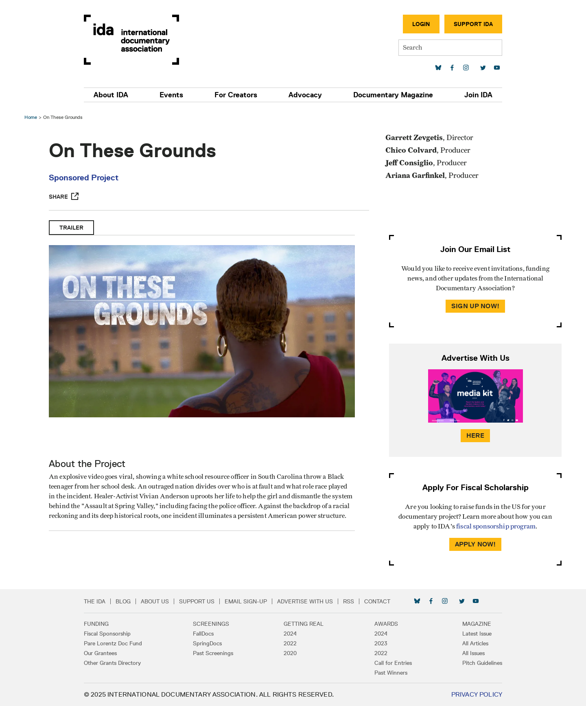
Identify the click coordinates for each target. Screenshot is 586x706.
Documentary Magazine (393, 94)
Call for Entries (393, 663)
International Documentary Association (131, 40)
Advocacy (305, 94)
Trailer (71, 227)
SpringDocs (207, 643)
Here (475, 435)
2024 (290, 633)
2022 (290, 643)
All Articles (475, 643)
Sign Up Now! (475, 306)
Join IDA (478, 94)
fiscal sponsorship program (496, 526)
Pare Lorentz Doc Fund (113, 643)
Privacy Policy (476, 694)
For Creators (235, 94)
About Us (155, 601)
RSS (348, 601)
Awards (386, 624)
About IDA (111, 94)
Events (171, 94)
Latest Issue (477, 633)
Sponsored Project (83, 177)
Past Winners (390, 672)
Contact (377, 601)
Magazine (476, 624)
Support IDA (473, 24)
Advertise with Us (305, 601)
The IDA (94, 601)
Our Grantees (100, 653)
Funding (96, 624)
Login (421, 24)
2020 (290, 653)
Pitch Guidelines (482, 663)
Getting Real (304, 624)
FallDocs (203, 633)
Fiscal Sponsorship (107, 633)
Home (30, 117)
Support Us (196, 601)
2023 (380, 643)
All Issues (473, 653)
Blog (123, 601)
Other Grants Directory (112, 663)
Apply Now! (475, 544)
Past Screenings (213, 653)
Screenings (211, 624)
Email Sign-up (246, 601)
